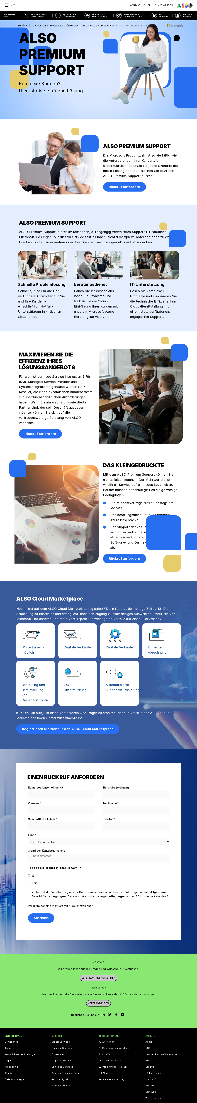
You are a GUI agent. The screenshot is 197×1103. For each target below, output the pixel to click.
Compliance (11, 1042)
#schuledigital (60, 1079)
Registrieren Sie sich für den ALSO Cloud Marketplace (68, 729)
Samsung (150, 1092)
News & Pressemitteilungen (20, 1054)
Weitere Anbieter (155, 1098)
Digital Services (61, 1042)
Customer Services (110, 1060)
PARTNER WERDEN (187, 15)
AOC (148, 1048)
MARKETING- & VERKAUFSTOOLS (133, 15)
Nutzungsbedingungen (109, 896)
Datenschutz (76, 896)
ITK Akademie (106, 1073)
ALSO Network (107, 1042)
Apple (148, 1042)
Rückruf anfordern (124, 187)
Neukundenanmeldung (112, 1079)
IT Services (58, 1054)
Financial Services (62, 1048)
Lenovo (149, 1067)
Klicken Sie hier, (29, 713)
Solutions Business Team (66, 1073)
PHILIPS (149, 1085)
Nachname (111, 803)
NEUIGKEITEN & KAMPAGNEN (39, 15)
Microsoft (151, 1079)
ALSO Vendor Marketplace (114, 1048)
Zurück (22, 25)
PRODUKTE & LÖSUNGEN (69, 15)
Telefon (109, 819)
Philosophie (11, 1067)
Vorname (34, 803)
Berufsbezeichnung (116, 787)
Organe (8, 1060)
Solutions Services (62, 1067)
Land (32, 835)
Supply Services (61, 1085)
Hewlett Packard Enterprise (161, 1054)
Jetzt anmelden (98, 1003)
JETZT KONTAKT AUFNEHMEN (98, 977)
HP (147, 1060)
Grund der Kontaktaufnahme (46, 850)
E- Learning (164, 15)
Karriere (9, 1048)
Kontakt (135, 5)
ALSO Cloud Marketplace (99, 15)
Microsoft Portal (10, 15)
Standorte (10, 1073)
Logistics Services (62, 1060)
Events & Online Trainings (113, 1067)
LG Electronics (153, 1073)
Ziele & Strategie (14, 1079)
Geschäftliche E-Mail (42, 819)
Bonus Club (105, 1054)
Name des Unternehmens (46, 788)
